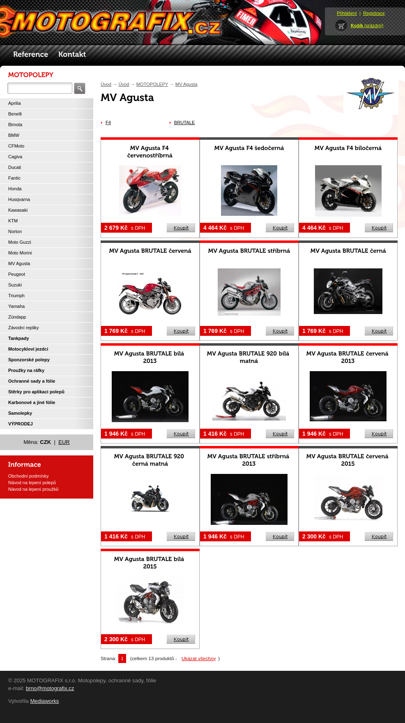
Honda (14, 188)
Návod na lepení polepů (32, 482)
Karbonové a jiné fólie (31, 402)
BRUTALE (184, 122)
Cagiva (15, 156)
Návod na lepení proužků (33, 489)
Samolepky (20, 413)
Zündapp (17, 316)
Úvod (106, 84)
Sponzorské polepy (29, 359)
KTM (13, 220)
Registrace (374, 13)
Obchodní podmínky (28, 476)
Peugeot (16, 274)
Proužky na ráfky (26, 370)
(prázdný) (367, 25)
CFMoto (16, 145)
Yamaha (16, 306)
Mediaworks (44, 701)
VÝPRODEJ (20, 423)
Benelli (15, 113)
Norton (15, 231)
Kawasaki (18, 210)
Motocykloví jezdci (28, 348)
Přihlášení (347, 13)
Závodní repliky (23, 327)
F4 (108, 122)
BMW (13, 135)
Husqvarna (19, 199)
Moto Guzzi (19, 242)
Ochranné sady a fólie (31, 381)
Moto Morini (20, 252)
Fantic (14, 178)
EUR (64, 442)
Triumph (16, 295)
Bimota (15, 124)
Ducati (14, 167)
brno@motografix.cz (50, 688)
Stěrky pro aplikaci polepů (36, 391)
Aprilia (14, 103)
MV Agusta (19, 263)
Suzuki (15, 284)
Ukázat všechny (199, 658)
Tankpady (18, 338)
